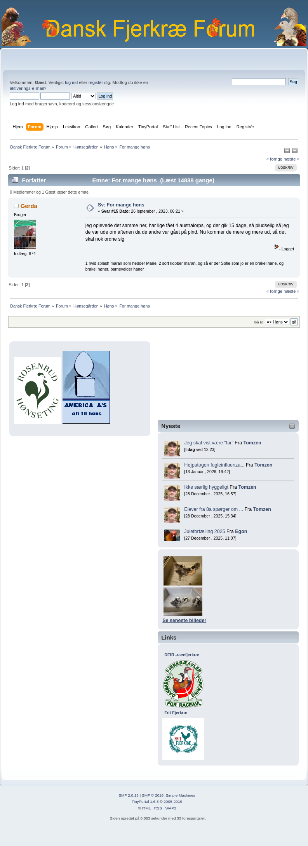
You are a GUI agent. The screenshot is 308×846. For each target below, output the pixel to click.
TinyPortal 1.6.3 (145, 801)
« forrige (274, 159)
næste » (291, 159)
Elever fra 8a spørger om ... (213, 509)
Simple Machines (180, 795)
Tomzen (252, 443)
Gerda (29, 206)
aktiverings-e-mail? (28, 88)
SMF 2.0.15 (128, 795)
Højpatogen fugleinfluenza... (214, 465)
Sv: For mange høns (121, 205)
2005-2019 (173, 801)
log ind (71, 82)
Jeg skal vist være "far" (208, 443)
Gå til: (259, 322)
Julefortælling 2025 (204, 531)
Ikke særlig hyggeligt (206, 487)
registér (96, 82)
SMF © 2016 (153, 795)
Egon (241, 531)
